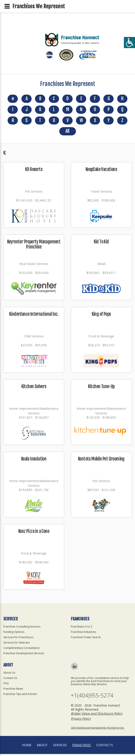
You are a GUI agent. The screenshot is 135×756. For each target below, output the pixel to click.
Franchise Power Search (86, 639)
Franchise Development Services (23, 655)
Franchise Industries (83, 634)
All (67, 133)
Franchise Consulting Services (21, 628)
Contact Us (10, 680)
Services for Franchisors (18, 639)
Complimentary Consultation (21, 650)
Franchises (81, 747)
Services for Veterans (16, 644)
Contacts (104, 747)
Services (60, 747)
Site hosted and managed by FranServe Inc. (97, 730)
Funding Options (13, 634)
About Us (9, 675)
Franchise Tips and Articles (20, 696)
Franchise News (13, 691)
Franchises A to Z (81, 628)
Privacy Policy (81, 720)
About (42, 747)
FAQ (6, 685)
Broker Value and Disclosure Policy (96, 715)
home (26, 747)
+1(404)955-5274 (92, 697)
